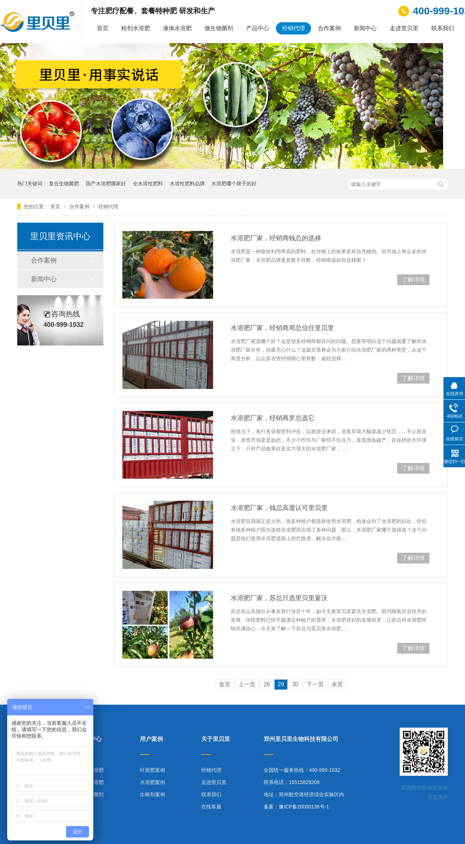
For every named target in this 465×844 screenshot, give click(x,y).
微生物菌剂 (219, 28)
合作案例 (329, 28)
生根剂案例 (152, 794)
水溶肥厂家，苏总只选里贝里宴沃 (279, 598)
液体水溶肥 (177, 28)
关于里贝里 (215, 739)
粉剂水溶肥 (135, 28)
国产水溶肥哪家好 (106, 183)
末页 (337, 684)
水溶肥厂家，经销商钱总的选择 (276, 238)
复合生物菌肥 (64, 183)
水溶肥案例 (152, 782)
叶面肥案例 (152, 770)
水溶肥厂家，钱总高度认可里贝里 (279, 507)
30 (295, 684)
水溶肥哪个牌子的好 (234, 183)
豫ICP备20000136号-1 (304, 807)
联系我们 (442, 28)
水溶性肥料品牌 (187, 183)
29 (281, 684)
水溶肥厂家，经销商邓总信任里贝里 (282, 327)
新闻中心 (365, 28)
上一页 (246, 684)
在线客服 (211, 807)
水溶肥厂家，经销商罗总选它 (273, 418)
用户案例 (151, 739)
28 (266, 684)
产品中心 (257, 28)
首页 (102, 28)
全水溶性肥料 (148, 183)
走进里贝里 (404, 28)
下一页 (315, 684)
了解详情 (413, 280)
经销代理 (293, 28)
